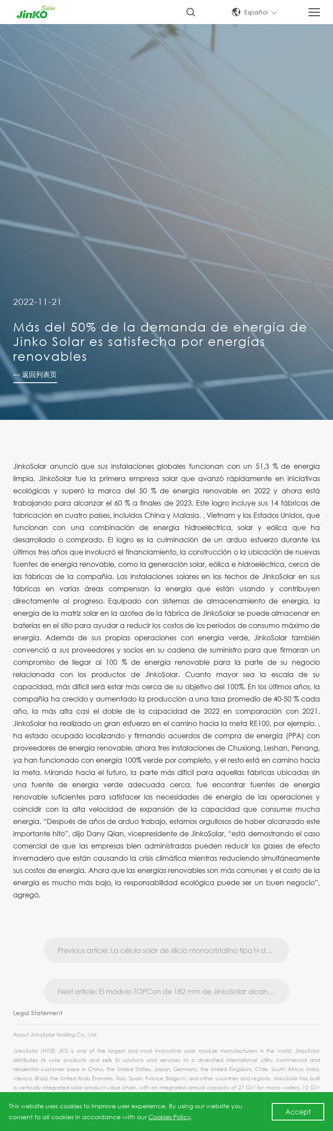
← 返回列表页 (35, 374)
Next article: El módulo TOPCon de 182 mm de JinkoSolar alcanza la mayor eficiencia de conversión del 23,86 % (173, 1003)
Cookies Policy (169, 1117)
